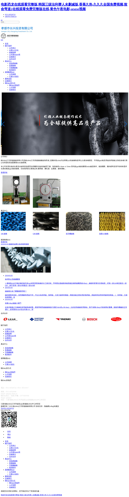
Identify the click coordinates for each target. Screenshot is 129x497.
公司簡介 (12, 48)
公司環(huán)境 (14, 54)
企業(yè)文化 (14, 50)
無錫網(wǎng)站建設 (51, 406)
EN (2, 40)
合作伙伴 (12, 59)
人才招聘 (12, 87)
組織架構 (12, 52)
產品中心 (8, 61)
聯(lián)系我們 (14, 85)
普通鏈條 (12, 65)
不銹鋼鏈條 (13, 68)
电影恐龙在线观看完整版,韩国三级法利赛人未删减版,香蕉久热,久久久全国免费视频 (31, 495)
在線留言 (12, 90)
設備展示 (12, 57)
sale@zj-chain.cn (10, 16)
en (1, 20)
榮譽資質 (8, 79)
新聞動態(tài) (9, 72)
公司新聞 (12, 74)
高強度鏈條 (13, 63)
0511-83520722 (10, 14)
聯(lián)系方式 (10, 83)
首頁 (6, 43)
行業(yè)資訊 (14, 76)
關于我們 (8, 46)
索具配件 (12, 70)
